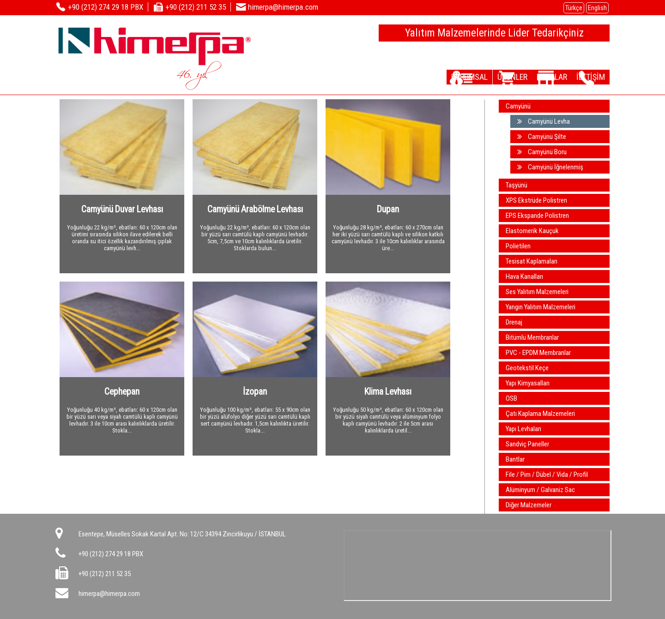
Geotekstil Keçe (527, 368)
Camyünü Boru (542, 152)
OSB (511, 398)
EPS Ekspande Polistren (537, 215)
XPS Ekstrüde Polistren (536, 200)
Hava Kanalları (524, 276)
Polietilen (518, 246)
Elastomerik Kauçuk (532, 231)
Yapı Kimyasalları (528, 383)
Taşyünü (516, 185)
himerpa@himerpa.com (109, 593)
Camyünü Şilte (541, 136)
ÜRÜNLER (490, 76)
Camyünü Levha (543, 121)
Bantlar (515, 459)
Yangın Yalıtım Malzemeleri (540, 307)
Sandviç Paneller (527, 444)
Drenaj (514, 322)
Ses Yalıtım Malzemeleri (537, 292)
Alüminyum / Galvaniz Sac (540, 490)
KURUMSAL (440, 76)
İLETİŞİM (586, 76)
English (597, 8)
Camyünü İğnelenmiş (550, 167)
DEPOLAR (539, 76)
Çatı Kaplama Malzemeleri (540, 413)
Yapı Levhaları (523, 429)
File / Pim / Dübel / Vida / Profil (547, 474)
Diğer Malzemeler (528, 505)
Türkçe (573, 8)
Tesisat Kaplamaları (531, 261)
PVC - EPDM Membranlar (538, 353)
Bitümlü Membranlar (532, 337)
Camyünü (518, 106)
